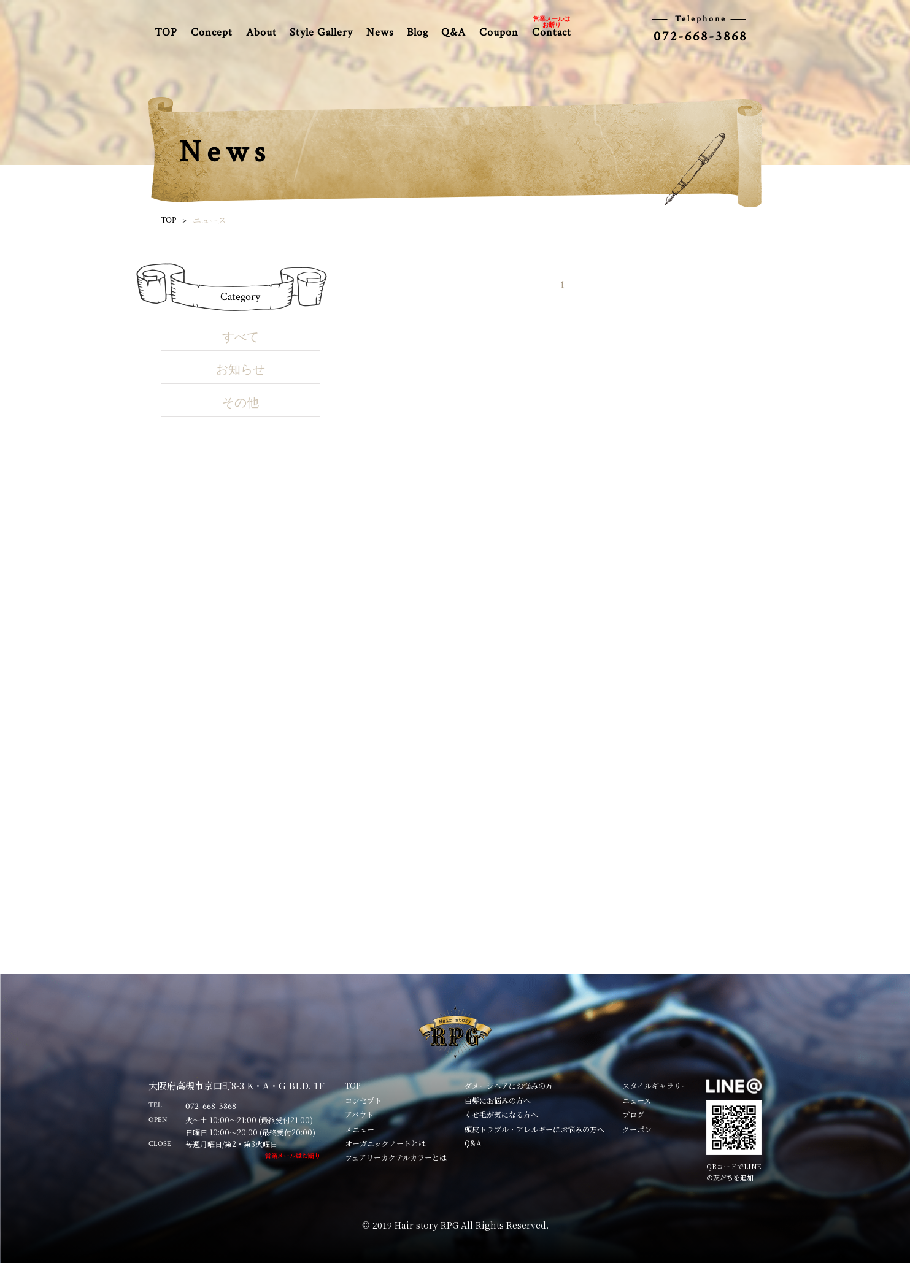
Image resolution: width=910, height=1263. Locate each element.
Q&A (453, 32)
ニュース (636, 1100)
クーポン (637, 1129)
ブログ (633, 1114)
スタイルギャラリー (655, 1085)
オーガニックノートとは (385, 1143)
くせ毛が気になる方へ (501, 1114)
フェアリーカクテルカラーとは (396, 1157)
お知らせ (240, 370)
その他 (240, 403)
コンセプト (363, 1100)
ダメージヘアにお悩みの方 (509, 1085)
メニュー (359, 1129)
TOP (166, 32)
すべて (240, 337)
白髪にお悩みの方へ (498, 1100)
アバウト (359, 1114)
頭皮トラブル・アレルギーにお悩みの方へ (534, 1129)
